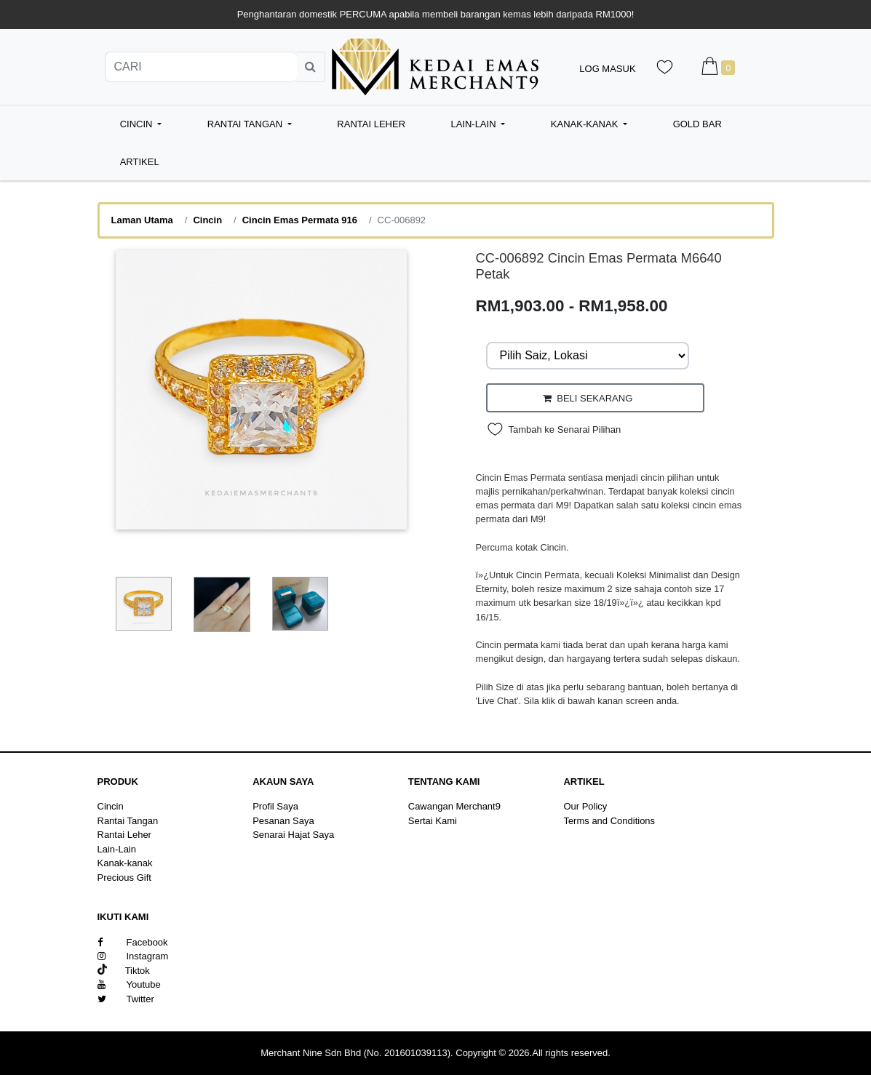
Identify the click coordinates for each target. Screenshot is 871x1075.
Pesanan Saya (283, 820)
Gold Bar (697, 124)
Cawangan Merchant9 (454, 806)
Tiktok (124, 970)
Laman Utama (142, 220)
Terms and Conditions (609, 820)
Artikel (139, 161)
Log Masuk (607, 68)
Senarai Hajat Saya (293, 834)
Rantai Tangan (128, 820)
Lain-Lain (117, 849)
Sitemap (580, 834)
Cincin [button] (137, 124)
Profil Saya (275, 806)
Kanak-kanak (125, 863)
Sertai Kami (432, 820)
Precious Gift (124, 877)
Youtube (129, 984)
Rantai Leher (371, 124)
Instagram (133, 956)
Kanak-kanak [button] (586, 124)
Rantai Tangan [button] (246, 124)
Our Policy (585, 806)
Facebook (133, 942)
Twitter (126, 999)
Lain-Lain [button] (474, 124)
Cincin (207, 220)
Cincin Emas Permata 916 (299, 220)
